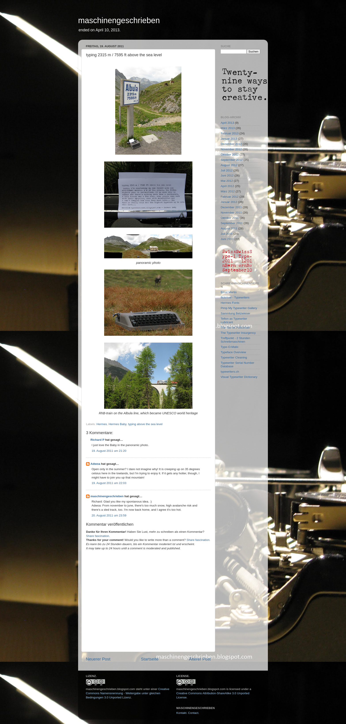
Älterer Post (200, 659)
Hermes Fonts (230, 302)
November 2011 (231, 212)
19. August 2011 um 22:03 (109, 483)
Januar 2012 (229, 202)
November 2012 (231, 149)
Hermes (101, 424)
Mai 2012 (227, 180)
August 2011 (229, 228)
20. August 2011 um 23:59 (109, 515)
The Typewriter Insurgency (238, 332)
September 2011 (232, 223)
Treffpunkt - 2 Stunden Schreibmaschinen (235, 339)
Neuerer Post (98, 659)
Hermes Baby (117, 424)
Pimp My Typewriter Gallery (239, 308)
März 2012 (228, 191)
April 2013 (227, 122)
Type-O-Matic (230, 347)
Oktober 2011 (230, 217)
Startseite (149, 659)
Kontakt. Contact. (187, 713)
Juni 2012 (227, 175)
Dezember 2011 (231, 207)
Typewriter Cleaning (234, 357)
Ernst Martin (229, 292)
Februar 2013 (230, 133)
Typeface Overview (233, 352)
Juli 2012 (227, 170)
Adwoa (95, 463)
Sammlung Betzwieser (235, 313)
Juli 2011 (227, 233)
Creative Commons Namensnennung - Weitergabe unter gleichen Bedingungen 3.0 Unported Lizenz (127, 693)
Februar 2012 (230, 196)
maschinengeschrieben (119, 20)
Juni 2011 (227, 239)
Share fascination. (98, 536)
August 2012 (229, 165)
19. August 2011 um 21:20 (109, 450)
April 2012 (227, 186)
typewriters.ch (230, 371)
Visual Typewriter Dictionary (239, 377)
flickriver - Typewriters (235, 297)
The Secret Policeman (235, 327)
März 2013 (228, 128)
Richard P (97, 439)
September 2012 (232, 159)
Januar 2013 (229, 138)
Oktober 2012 (230, 154)
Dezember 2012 (231, 144)
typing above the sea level (145, 424)
